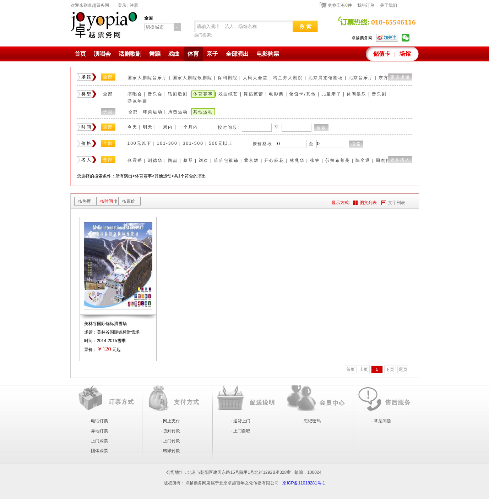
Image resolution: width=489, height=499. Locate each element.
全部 (108, 77)
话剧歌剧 (130, 54)
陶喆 (173, 160)
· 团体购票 (98, 450)
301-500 (193, 143)
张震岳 (134, 160)
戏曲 (174, 54)
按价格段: (263, 143)
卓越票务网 (362, 37)
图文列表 (368, 202)
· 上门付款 (170, 440)
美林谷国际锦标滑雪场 (105, 323)
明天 (148, 127)
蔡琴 (188, 160)
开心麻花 (274, 160)
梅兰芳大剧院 (288, 77)
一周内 (165, 127)
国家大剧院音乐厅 (147, 77)
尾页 (403, 369)
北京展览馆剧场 (325, 77)
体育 (193, 54)
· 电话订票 (98, 420)
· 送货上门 (241, 420)
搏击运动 (178, 111)
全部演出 (237, 54)
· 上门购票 (98, 440)
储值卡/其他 (302, 94)
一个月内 (188, 127)
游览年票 (137, 101)
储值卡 (381, 54)
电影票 (276, 94)
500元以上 (221, 143)
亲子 (212, 54)
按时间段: (228, 127)
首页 (80, 54)
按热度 (84, 201)
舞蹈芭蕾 (253, 94)
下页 (390, 369)
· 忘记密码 (311, 420)
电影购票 (267, 54)
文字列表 (396, 202)
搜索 (321, 127)
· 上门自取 (241, 430)
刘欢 (203, 160)
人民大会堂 (255, 77)
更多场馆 (400, 77)
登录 (122, 5)
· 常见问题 (381, 420)
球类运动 (153, 111)
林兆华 (297, 160)
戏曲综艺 (228, 94)
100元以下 (139, 143)
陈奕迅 (362, 160)
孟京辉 (251, 160)
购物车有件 (340, 5)
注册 (134, 5)
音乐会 (155, 94)
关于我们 (388, 5)
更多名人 (400, 159)
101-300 (167, 143)
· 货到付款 (170, 430)
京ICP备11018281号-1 (303, 483)
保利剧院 (228, 77)
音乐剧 (379, 94)
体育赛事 (203, 94)
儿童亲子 (331, 94)
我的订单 (365, 5)
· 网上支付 (170, 420)
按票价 (128, 201)
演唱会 (102, 54)
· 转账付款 (170, 450)
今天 (132, 127)
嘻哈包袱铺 (226, 160)
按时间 (106, 201)
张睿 (315, 160)
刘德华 (155, 160)
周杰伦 (383, 160)
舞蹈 (155, 54)
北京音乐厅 (360, 77)
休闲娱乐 (356, 94)
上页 (363, 369)
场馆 (405, 54)
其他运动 (203, 111)
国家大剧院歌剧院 (192, 77)
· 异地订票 (98, 430)
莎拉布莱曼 (337, 160)
